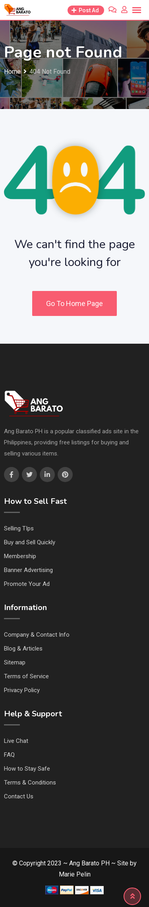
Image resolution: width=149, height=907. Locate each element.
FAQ (9, 754)
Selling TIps (19, 528)
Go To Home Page (74, 303)
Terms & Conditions (30, 782)
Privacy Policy (22, 690)
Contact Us (18, 796)
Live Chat (16, 740)
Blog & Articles (23, 648)
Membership (20, 556)
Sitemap (14, 662)
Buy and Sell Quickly (29, 542)
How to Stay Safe (27, 768)
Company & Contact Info (37, 634)
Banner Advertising (28, 570)
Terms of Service (26, 676)
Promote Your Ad (27, 583)
